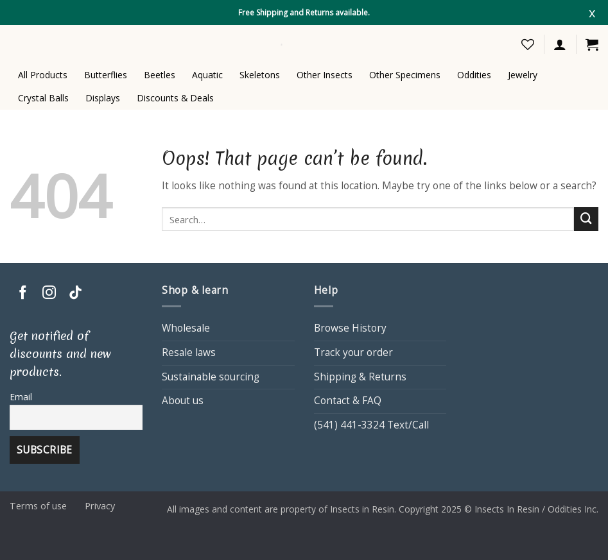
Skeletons (259, 75)
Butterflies (105, 75)
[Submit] (586, 219)
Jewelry (522, 75)
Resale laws (189, 352)
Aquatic (207, 75)
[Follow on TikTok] (75, 293)
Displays (102, 98)
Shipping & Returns (360, 377)
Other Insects (324, 75)
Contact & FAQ (347, 400)
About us (183, 400)
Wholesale (186, 328)
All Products (42, 75)
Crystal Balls (43, 98)
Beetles (159, 75)
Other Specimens (404, 75)
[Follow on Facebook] (23, 293)
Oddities (474, 75)
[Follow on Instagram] (49, 293)
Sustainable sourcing (210, 377)
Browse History (350, 328)
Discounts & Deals (175, 98)
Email (21, 397)
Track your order (353, 352)
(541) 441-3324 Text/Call (371, 425)
